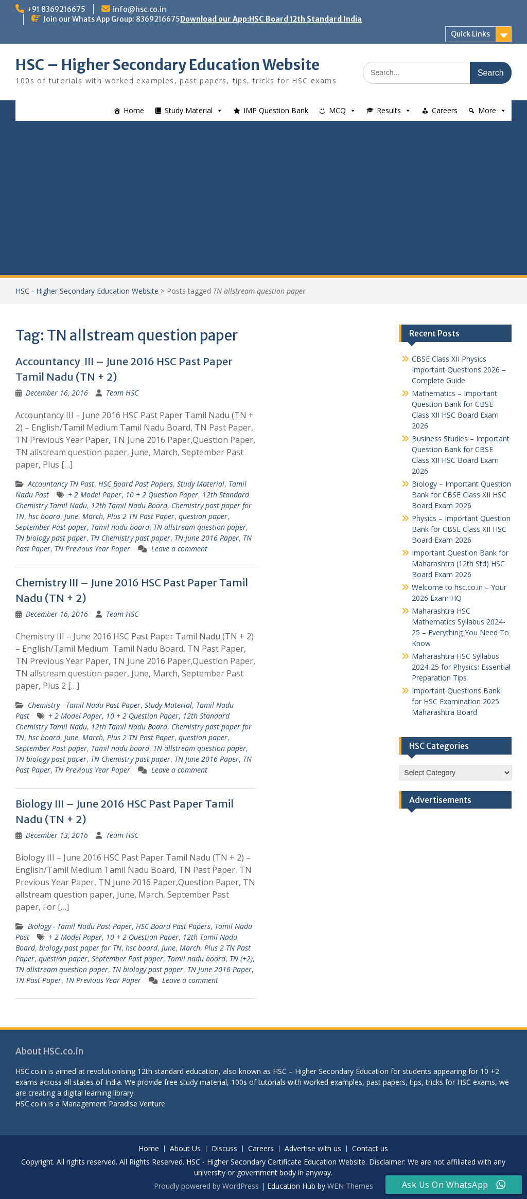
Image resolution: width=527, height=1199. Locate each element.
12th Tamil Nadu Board (129, 505)
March (92, 516)
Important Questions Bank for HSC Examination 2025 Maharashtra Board (456, 701)
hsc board (44, 516)
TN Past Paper (38, 980)
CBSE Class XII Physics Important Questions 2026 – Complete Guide (459, 369)
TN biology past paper (50, 538)
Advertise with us (313, 1149)
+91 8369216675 (56, 9)
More (487, 110)
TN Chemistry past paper (130, 538)
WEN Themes (350, 1186)
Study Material (189, 110)
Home (134, 110)
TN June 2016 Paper (206, 538)
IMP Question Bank (275, 110)
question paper (203, 516)
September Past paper (51, 527)
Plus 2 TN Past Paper (140, 516)
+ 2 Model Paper (94, 494)
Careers (445, 110)
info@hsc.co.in (139, 9)
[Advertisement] (263, 198)
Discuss (224, 1149)
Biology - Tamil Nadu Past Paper (80, 926)
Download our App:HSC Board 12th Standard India (271, 19)
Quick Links (470, 34)
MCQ (337, 110)
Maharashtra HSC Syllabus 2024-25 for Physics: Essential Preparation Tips (461, 667)
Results (389, 110)
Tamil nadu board (120, 527)
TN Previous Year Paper (92, 548)
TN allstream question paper (199, 527)
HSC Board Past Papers (135, 484)
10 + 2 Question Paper (162, 494)
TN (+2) (241, 958)
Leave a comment (179, 548)
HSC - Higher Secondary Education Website (87, 291)
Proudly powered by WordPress (206, 1186)
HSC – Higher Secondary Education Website (167, 65)
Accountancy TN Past (61, 484)
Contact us (370, 1149)
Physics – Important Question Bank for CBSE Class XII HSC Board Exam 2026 (461, 529)
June (71, 516)
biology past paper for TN (80, 948)
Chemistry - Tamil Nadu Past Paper (84, 705)
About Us (185, 1149)
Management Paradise (99, 1103)
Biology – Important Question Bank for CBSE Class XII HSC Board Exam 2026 (461, 494)
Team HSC (122, 393)
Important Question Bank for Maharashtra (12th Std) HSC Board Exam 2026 (460, 563)
